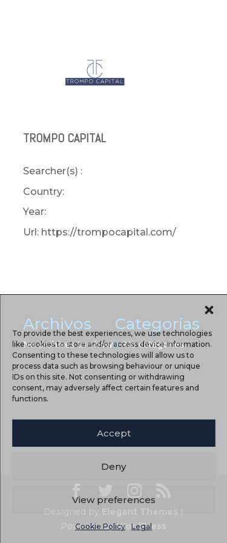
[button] (209, 310)
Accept (114, 433)
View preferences (114, 499)
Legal (141, 526)
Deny (113, 466)
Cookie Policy (100, 526)
